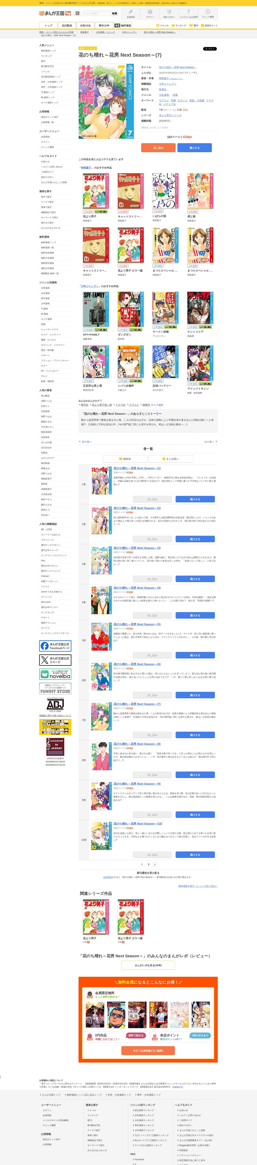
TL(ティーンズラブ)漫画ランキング (150, 1135)
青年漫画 (45, 298)
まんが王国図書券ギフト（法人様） (195, 1140)
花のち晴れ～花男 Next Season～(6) (137, 664)
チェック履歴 (47, 147)
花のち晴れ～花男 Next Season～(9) (137, 783)
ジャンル (162, 25)
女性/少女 (85, 25)
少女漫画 (45, 293)
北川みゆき (46, 447)
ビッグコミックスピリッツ (54, 555)
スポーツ (45, 355)
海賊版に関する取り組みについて (55, 715)
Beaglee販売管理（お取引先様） (194, 1145)
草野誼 (44, 453)
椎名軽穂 (45, 463)
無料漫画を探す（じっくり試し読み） (198, 886)
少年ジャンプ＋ (90, 286)
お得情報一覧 (47, 122)
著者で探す (46, 207)
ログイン (45, 142)
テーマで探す (47, 202)
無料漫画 (122, 25)
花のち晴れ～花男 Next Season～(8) (137, 743)
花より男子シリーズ (170, 115)
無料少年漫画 (47, 268)
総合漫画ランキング (143, 1110)
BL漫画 (44, 314)
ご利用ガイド (47, 172)
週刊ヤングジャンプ (50, 571)
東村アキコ (46, 499)
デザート (45, 617)
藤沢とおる (46, 504)
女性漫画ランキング (143, 1115)
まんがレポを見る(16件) (148, 965)
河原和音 (45, 437)
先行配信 (67, 25)
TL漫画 (44, 308)
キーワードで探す (49, 217)
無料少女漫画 (47, 258)
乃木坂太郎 (46, 494)
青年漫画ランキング (143, 1125)
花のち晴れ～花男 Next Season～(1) (137, 468)
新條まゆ (45, 468)
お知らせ (45, 161)
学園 (173, 100)
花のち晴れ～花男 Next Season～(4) (137, 587)
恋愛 (43, 324)
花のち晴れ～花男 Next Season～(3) (137, 548)
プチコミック (47, 540)
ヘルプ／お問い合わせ (51, 167)
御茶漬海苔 (46, 432)
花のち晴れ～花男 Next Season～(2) (137, 508)
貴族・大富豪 (196, 100)
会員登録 (45, 137)
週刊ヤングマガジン (50, 545)
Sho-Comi (46, 602)
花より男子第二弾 (102, 404)
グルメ (44, 376)
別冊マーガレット (49, 581)
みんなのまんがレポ (50, 228)
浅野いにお (46, 401)
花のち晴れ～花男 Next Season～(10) (138, 823)
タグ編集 (158, 404)
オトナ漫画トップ (49, 102)
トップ (48, 25)
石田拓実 (45, 411)
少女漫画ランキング (143, 1120)
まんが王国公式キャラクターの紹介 (195, 1135)
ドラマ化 (120, 404)
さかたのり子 (47, 458)
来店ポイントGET (49, 117)
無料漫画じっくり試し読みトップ (83, 1094)
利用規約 (182, 1150)
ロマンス (183, 100)
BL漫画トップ (47, 97)
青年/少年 (104, 25)
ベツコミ (45, 586)
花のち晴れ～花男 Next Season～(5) (137, 624)
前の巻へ (87, 441)
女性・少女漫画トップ (51, 82)
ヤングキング (47, 612)
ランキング (178, 25)
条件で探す (46, 197)
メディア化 (169, 104)
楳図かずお (46, 421)
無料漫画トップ (48, 51)
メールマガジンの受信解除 (56, 1120)
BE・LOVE (46, 529)
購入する (195, 147)
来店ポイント (209, 25)
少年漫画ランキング (143, 1130)
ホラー (44, 365)
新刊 (193, 25)
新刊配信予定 (47, 66)
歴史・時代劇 (47, 350)
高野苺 (44, 484)
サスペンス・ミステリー (53, 345)
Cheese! (45, 576)
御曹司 (146, 404)
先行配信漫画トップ (50, 76)
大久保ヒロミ (47, 427)
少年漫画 (45, 303)
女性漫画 (45, 288)
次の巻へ (209, 441)
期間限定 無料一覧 (50, 273)
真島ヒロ (45, 510)
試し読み (158, 147)
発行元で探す (47, 222)
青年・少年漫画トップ (51, 87)
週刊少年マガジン (49, 566)
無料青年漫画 (47, 263)
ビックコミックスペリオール (55, 633)
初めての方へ (47, 177)
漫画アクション (48, 623)
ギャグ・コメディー (50, 334)
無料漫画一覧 (47, 247)
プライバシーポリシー (189, 1155)
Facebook (138, 1159)
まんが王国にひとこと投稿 (54, 182)
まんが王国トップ (50, 1094)
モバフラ (45, 628)
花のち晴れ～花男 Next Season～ (177, 67)
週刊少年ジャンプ (49, 550)
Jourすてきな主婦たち (51, 591)
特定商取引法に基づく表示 (191, 1160)
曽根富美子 (46, 478)
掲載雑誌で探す (48, 212)
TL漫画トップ (47, 92)
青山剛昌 (45, 396)
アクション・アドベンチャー (55, 360)
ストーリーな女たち (50, 534)
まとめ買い (170, 458)
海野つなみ (46, 416)
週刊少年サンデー (49, 607)
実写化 (84, 404)
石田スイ (45, 406)
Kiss (43, 560)
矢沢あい (45, 515)
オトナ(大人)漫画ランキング (147, 1145)
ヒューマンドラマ (49, 329)
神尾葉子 (171, 78)
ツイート (212, 48)
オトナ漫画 (46, 319)
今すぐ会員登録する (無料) (148, 1050)
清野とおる (46, 473)
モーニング (46, 597)
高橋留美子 (46, 489)
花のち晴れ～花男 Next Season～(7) (137, 704)
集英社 (163, 89)
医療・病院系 (47, 381)
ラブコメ (164, 100)
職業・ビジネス (48, 340)
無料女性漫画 (47, 253)
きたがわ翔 (46, 442)
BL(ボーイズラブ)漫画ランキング (149, 1140)
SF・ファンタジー (50, 371)
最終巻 (125, 458)
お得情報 (47, 1144)
